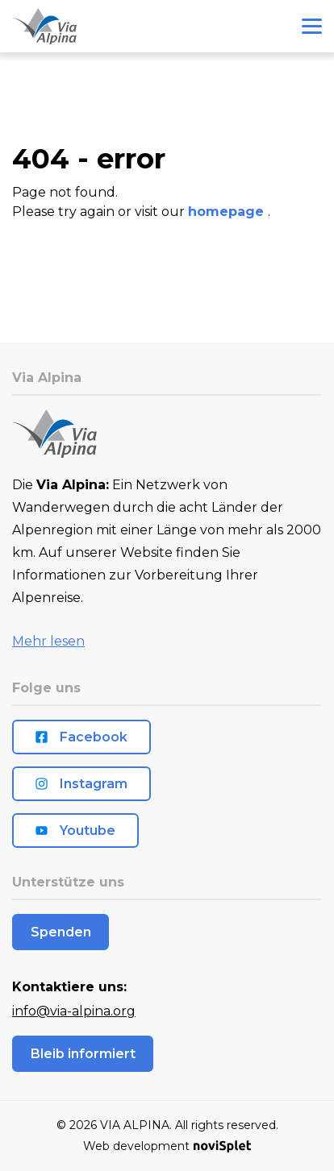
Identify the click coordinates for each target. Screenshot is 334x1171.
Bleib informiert (83, 1053)
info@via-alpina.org (74, 1011)
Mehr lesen (48, 641)
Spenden (61, 932)
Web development (167, 1146)
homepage (228, 211)
